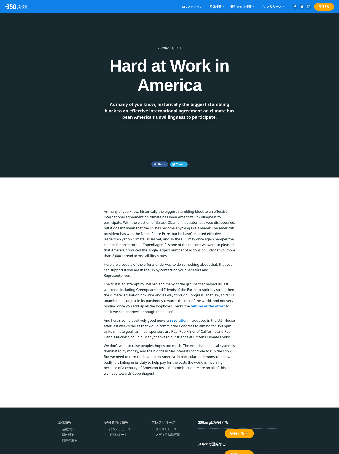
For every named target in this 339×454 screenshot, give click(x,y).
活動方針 (68, 429)
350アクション (192, 7)
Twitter (302, 7)
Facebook (295, 7)
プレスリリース (271, 7)
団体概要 (68, 434)
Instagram (309, 7)
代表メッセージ (119, 429)
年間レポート (118, 434)
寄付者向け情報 (241, 7)
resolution (179, 320)
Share (161, 164)
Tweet (180, 164)
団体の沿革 (69, 440)
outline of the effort (208, 306)
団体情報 (215, 7)
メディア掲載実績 (168, 434)
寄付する (324, 6)
